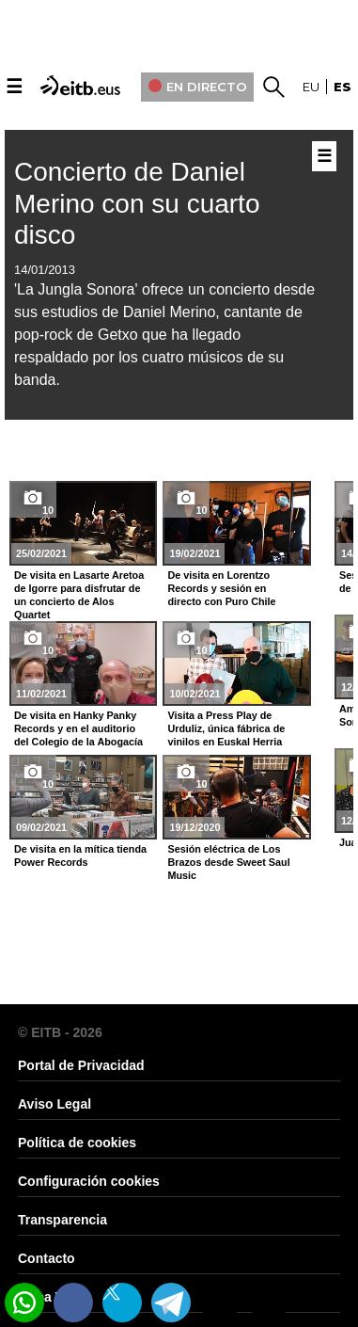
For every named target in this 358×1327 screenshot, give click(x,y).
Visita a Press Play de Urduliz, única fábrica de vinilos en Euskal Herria (226, 728)
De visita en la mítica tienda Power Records (80, 855)
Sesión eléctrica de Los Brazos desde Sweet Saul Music (228, 862)
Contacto (46, 1258)
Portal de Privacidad (81, 1065)
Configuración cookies (89, 1181)
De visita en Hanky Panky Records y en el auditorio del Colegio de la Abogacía (78, 728)
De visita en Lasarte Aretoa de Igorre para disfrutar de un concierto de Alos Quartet (79, 594)
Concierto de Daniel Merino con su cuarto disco (136, 203)
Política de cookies (77, 1142)
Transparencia (62, 1219)
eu (311, 86)
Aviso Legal (54, 1103)
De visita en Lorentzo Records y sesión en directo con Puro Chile (221, 588)
